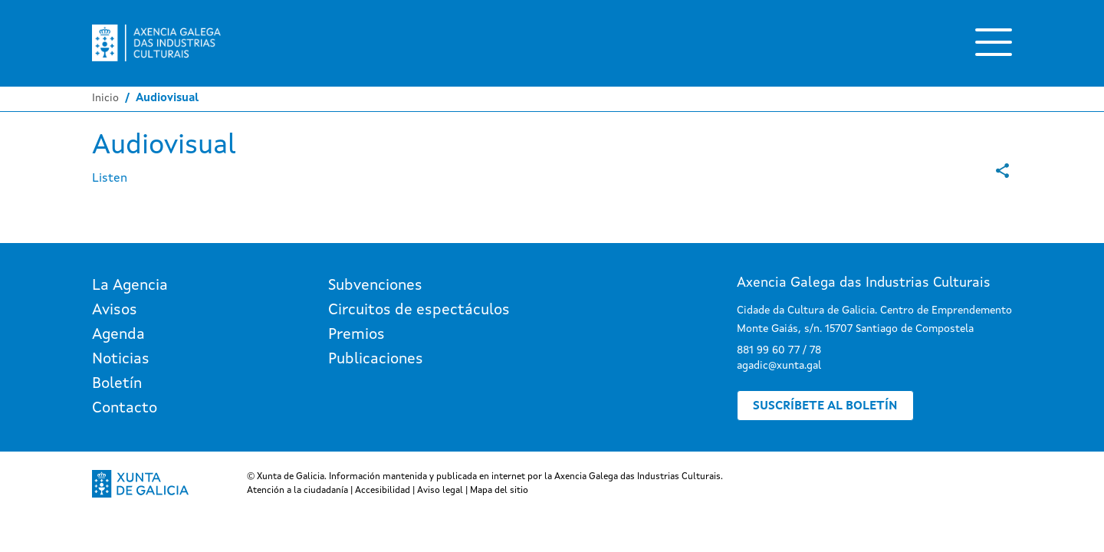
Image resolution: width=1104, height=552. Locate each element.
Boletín (117, 384)
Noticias (121, 359)
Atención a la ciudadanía (297, 490)
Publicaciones (375, 359)
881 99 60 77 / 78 (779, 350)
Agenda (118, 335)
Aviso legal (440, 490)
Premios (356, 335)
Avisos (114, 310)
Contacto (124, 408)
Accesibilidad (382, 490)
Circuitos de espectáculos (419, 310)
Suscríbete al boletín (825, 406)
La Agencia (130, 286)
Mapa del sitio (499, 490)
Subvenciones (375, 286)
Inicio (105, 98)
